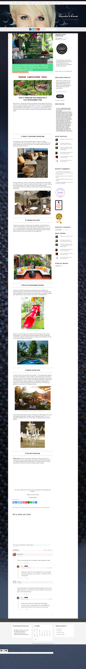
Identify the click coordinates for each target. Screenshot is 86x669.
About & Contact (59, 2)
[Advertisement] (32, 122)
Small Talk (51, 2)
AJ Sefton (19, 581)
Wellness (29, 2)
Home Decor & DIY (42, 2)
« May (35, 639)
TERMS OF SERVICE (60, 634)
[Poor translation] (5, 650)
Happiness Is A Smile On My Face (66, 139)
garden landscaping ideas (36, 507)
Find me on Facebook (63, 71)
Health (24, 2)
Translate (62, 39)
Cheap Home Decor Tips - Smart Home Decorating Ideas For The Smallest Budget (66, 148)
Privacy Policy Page (60, 632)
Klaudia (26, 72)
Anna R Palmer (20, 554)
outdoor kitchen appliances (45, 507)
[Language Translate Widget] (61, 38)
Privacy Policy (59, 630)
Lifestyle (18, 2)
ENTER (60, 96)
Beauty (35, 2)
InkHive (40, 643)
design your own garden (28, 507)
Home (13, 2)
